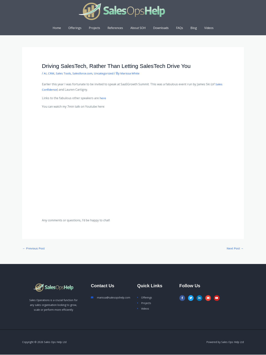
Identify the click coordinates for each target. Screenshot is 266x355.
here (103, 98)
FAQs (176, 28)
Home (63, 28)
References (117, 28)
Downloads (159, 28)
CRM (51, 73)
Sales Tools (64, 73)
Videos (203, 28)
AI (45, 73)
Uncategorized (106, 73)
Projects (97, 28)
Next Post (234, 248)
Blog (189, 28)
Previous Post (34, 248)
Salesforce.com (83, 73)
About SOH (138, 28)
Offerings (79, 28)
